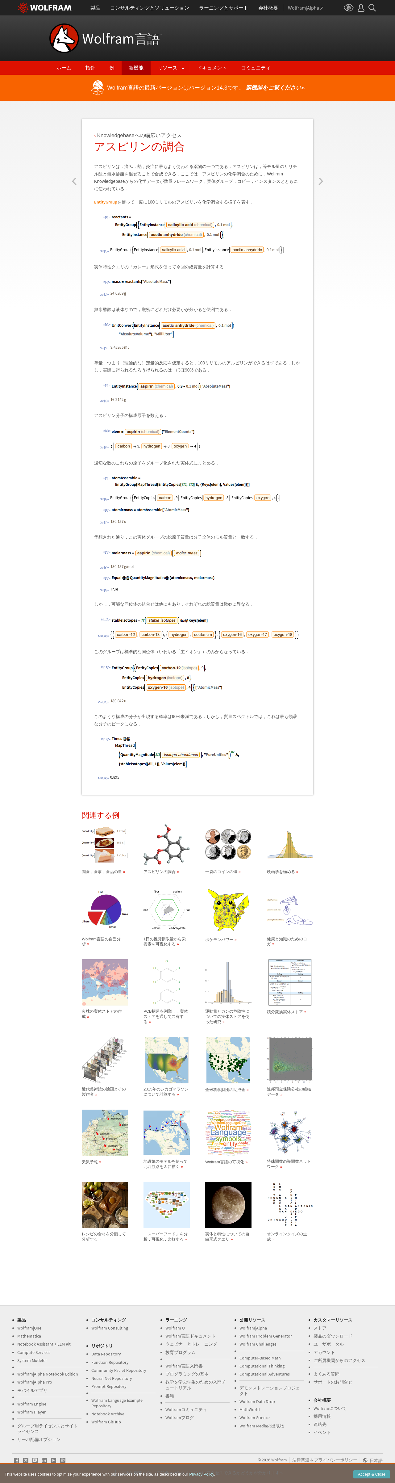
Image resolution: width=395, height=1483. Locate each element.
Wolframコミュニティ (186, 1409)
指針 (90, 67)
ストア (320, 1328)
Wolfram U (175, 1328)
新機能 (136, 67)
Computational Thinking (262, 1366)
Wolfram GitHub (106, 1422)
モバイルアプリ (32, 1390)
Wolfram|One (29, 1328)
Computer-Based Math (260, 1358)
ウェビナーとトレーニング (191, 1344)
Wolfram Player (31, 1412)
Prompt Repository (109, 1386)
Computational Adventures (264, 1374)
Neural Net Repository (111, 1378)
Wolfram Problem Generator (265, 1336)
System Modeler (32, 1360)
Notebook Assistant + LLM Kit (44, 1344)
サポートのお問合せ (333, 1382)
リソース (167, 67)
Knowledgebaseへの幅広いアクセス (139, 135)
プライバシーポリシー (335, 1460)
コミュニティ (256, 67)
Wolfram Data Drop (257, 1401)
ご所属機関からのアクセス (339, 1360)
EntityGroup (105, 202)
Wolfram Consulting (109, 1328)
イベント (322, 1432)
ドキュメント (212, 67)
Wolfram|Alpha (253, 1328)
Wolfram (122, 38)
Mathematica (29, 1336)
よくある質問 (326, 1374)
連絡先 (320, 1424)
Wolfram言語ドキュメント (190, 1336)
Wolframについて (330, 1408)
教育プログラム (180, 1352)
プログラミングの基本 (187, 1374)
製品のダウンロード (333, 1336)
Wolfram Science (254, 1417)
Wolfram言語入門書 (184, 1366)
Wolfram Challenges (257, 1344)
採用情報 (322, 1416)
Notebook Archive (107, 1414)
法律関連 (301, 1460)
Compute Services (33, 1352)
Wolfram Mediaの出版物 (261, 1426)
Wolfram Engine (31, 1404)
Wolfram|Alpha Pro (34, 1382)
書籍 (169, 1396)
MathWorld (249, 1409)
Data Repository (106, 1354)
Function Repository (110, 1362)
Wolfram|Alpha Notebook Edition (47, 1374)
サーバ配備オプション (38, 1439)
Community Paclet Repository (118, 1370)
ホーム (63, 67)
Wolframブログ (179, 1417)
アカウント (324, 1352)
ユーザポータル (329, 1344)
